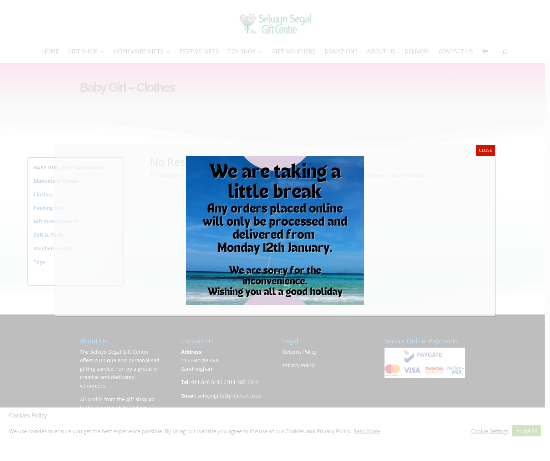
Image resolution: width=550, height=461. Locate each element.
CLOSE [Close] (485, 150)
